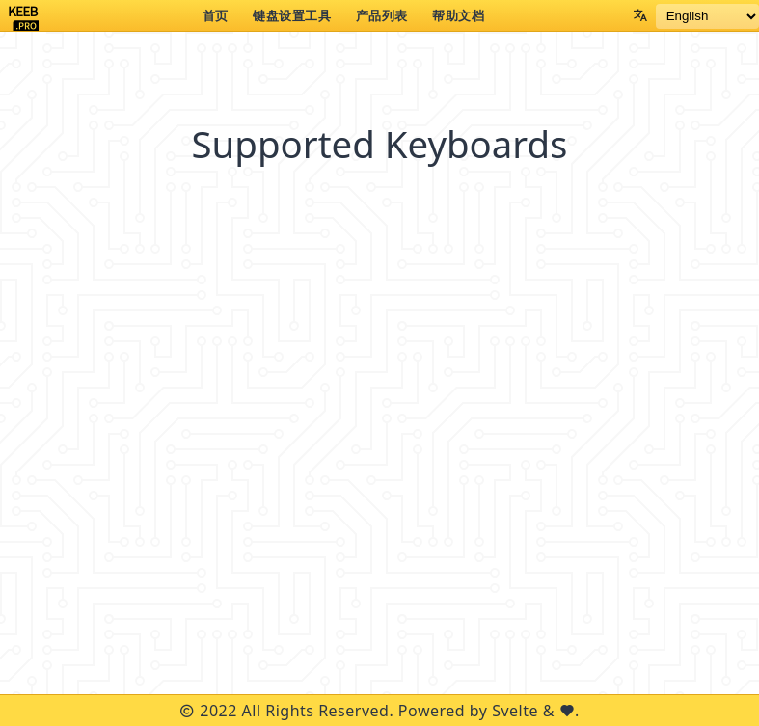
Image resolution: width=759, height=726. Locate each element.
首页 (216, 15)
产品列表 (382, 15)
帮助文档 (458, 15)
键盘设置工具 (292, 15)
